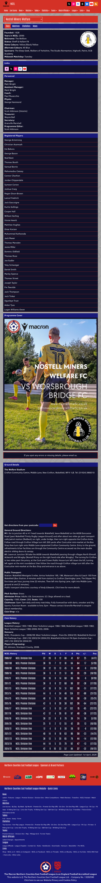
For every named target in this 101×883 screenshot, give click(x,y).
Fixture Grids (86, 809)
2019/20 (7, 723)
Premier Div (37, 806)
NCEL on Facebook (38, 852)
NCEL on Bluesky (66, 852)
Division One (39, 797)
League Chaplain (20, 846)
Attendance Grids (8, 813)
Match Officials (64, 10)
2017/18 (7, 713)
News (21, 10)
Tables (37, 10)
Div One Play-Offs (72, 806)
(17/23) (93, 743)
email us (73, 455)
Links (82, 10)
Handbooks (46, 846)
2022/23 (8, 738)
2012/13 (7, 688)
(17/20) (93, 683)
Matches (29, 10)
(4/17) (94, 658)
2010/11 (7, 678)
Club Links (7, 855)
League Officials (7, 846)
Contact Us (32, 846)
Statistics (45, 10)
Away (14, 818)
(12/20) (93, 728)
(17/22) (93, 688)
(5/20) (94, 663)
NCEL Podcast (85, 797)
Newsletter (72, 846)
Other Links (16, 855)
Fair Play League (18, 825)
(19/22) (93, 748)
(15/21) (94, 698)
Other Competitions (52, 797)
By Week (21, 806)
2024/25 (8, 748)
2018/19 (7, 718)
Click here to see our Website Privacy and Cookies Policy (50, 880)
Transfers (75, 797)
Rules (39, 846)
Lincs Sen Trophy (27, 809)
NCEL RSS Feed (92, 852)
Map (27, 834)
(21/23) (93, 693)
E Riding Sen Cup (13, 809)
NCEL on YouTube (79, 852)
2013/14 (7, 693)
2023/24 (8, 743)
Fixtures (11, 797)
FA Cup (92, 806)
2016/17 (7, 708)
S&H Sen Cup (52, 809)
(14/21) (94, 733)
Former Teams (45, 834)
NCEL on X (11, 852)
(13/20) (93, 668)
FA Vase (91, 825)
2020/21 (7, 728)
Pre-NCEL (81, 846)
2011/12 (7, 683)
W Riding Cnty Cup (65, 809)
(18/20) (93, 673)
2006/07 (8, 658)
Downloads (56, 846)
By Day (14, 806)
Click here (59, 587)
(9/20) (94, 678)
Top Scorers (6, 825)
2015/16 (7, 703)
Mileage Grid (34, 834)
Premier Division (27, 797)
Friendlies (76, 809)
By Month (28, 806)
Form (19, 818)
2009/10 (7, 673)
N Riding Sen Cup (40, 809)
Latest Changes (7, 840)
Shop (88, 10)
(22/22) (93, 703)
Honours (64, 846)
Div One (62, 806)
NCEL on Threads (52, 852)
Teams (54, 10)
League (75, 10)
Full (3, 818)
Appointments (20, 840)
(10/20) (93, 723)
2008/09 (8, 668)
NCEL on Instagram (23, 852)
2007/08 (8, 663)
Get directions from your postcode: (21, 525)
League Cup (84, 806)
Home (6, 10)
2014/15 (7, 698)
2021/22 (7, 733)
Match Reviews (65, 797)
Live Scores (13, 10)
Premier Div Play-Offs (50, 806)
